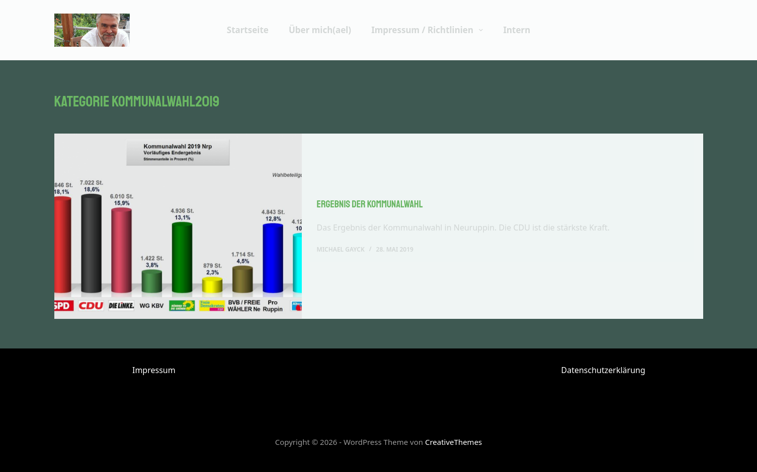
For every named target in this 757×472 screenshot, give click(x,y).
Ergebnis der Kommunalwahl (370, 204)
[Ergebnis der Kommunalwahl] (178, 226)
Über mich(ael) (320, 30)
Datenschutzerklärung (603, 370)
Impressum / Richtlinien (429, 30)
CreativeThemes (453, 442)
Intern (516, 30)
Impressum (154, 370)
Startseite (248, 30)
